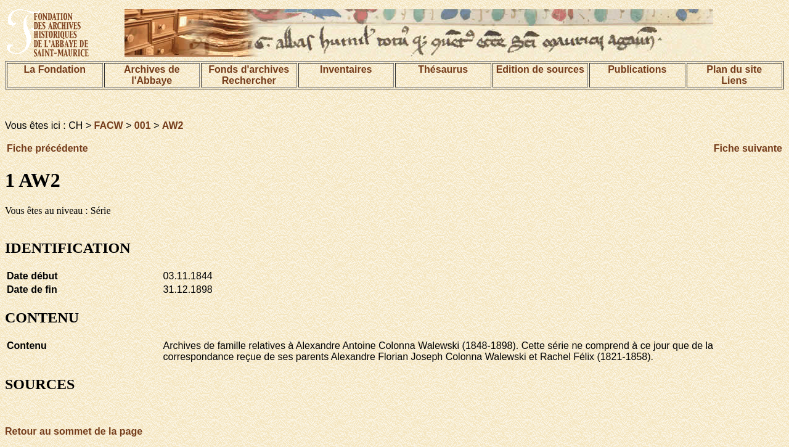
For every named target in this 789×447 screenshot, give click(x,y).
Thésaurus (443, 69)
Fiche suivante (748, 148)
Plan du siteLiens (734, 75)
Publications (637, 69)
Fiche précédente (47, 148)
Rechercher (249, 80)
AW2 (173, 125)
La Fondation (55, 69)
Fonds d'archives (248, 69)
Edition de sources (540, 69)
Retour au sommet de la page (73, 431)
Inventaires (346, 69)
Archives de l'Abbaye (152, 75)
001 (142, 125)
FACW (108, 125)
